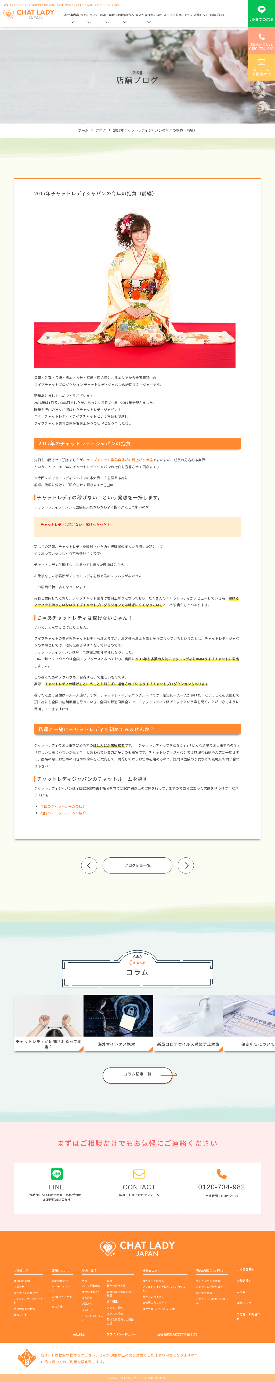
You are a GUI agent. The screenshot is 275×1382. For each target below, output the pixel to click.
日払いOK (87, 1310)
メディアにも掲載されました (212, 1300)
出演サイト (20, 1314)
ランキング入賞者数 (208, 1281)
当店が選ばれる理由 (149, 15)
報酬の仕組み (60, 1281)
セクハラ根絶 (115, 1313)
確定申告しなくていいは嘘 (159, 1309)
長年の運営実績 (116, 1285)
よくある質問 (173, 15)
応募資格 (19, 1287)
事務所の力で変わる (155, 1302)
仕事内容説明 (22, 1281)
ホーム (83, 130)
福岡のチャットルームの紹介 (63, 813)
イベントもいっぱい (92, 1317)
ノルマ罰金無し (91, 1285)
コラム (187, 15)
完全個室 (112, 1301)
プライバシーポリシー (121, 1334)
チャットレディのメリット (28, 1300)
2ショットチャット (62, 1298)
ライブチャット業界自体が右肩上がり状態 (119, 459)
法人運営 (87, 1298)
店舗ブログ (217, 15)
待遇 (84, 1281)
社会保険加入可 (91, 1292)
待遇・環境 (107, 15)
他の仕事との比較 (24, 1309)
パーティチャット (61, 1288)
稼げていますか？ (153, 1296)
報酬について (89, 15)
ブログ (101, 130)
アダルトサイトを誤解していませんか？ (164, 1288)
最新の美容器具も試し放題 (120, 1293)
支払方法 (57, 1306)
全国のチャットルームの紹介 (63, 806)
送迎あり (87, 1303)
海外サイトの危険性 (26, 1293)
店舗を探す (201, 15)
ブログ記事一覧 (137, 865)
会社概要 (79, 1334)
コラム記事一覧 (137, 1074)
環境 (109, 1281)
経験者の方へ (125, 15)
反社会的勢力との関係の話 (120, 1321)
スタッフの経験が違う (209, 1287)
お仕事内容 (71, 15)
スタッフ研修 (115, 1307)
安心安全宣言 (204, 1293)
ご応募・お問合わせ (248, 1316)
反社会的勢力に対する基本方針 (178, 1334)
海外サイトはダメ (153, 1281)
